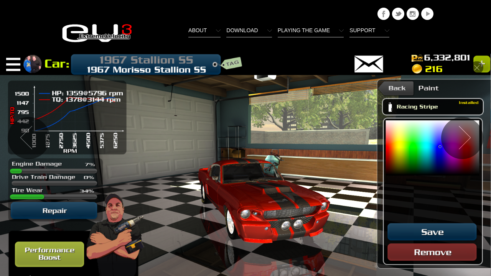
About (197, 30)
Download (242, 30)
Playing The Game (304, 30)
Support (362, 30)
